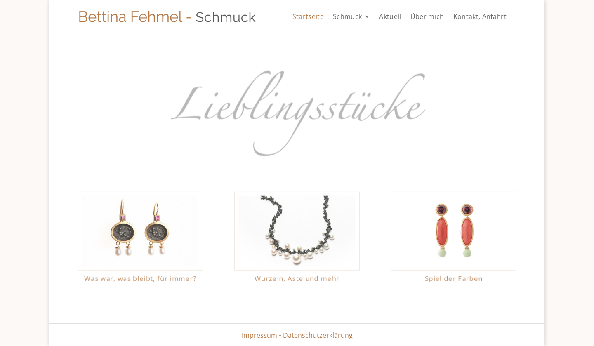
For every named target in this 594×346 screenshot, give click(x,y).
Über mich (427, 17)
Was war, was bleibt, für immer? (140, 276)
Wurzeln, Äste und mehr (297, 276)
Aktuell (390, 17)
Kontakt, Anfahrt (480, 17)
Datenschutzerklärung (318, 335)
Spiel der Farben (454, 276)
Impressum (259, 335)
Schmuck (347, 17)
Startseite (308, 17)
